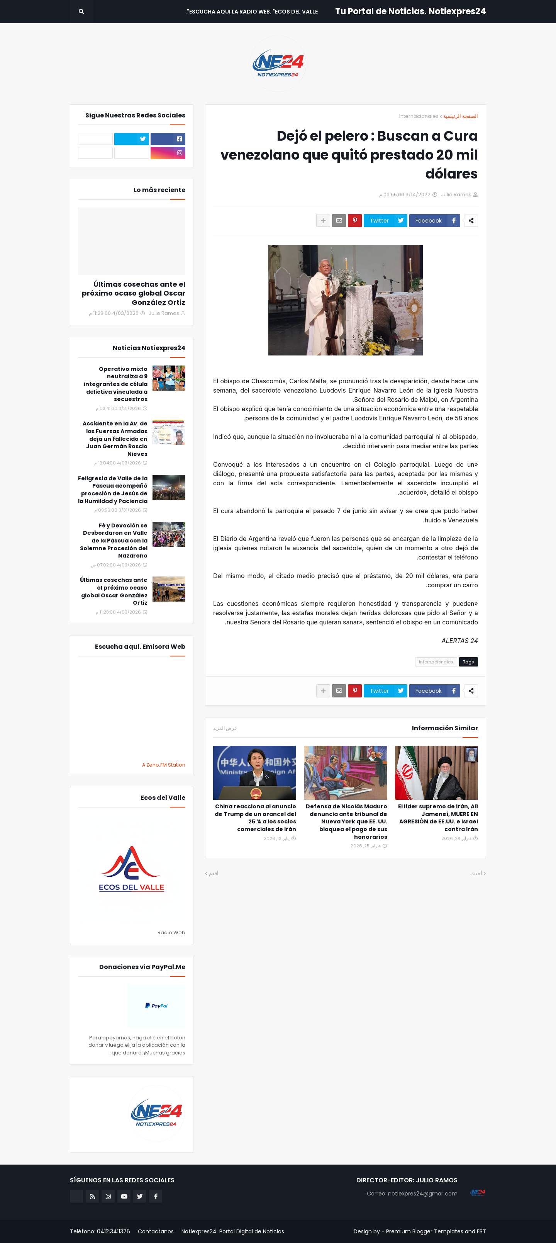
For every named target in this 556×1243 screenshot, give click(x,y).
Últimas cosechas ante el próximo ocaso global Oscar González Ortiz (133, 293)
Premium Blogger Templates (424, 1231)
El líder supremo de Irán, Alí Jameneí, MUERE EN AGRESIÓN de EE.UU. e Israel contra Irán (438, 818)
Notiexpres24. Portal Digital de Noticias (232, 1231)
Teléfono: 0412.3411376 (100, 1231)
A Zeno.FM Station (163, 765)
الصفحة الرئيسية (460, 116)
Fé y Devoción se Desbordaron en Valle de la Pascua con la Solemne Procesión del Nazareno (113, 540)
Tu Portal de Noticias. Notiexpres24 (410, 11)
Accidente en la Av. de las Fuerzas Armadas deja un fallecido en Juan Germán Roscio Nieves (115, 438)
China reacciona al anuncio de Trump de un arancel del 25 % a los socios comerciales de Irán (255, 818)
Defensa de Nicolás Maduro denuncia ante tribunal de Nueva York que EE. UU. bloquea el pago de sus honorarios (346, 821)
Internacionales (419, 116)
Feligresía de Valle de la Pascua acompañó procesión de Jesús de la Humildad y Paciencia (112, 490)
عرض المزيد (225, 728)
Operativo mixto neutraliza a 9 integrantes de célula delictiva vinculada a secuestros (115, 384)
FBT (481, 1231)
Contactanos (156, 1231)
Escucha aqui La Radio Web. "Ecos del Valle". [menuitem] (251, 11)
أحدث (476, 873)
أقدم (214, 873)
